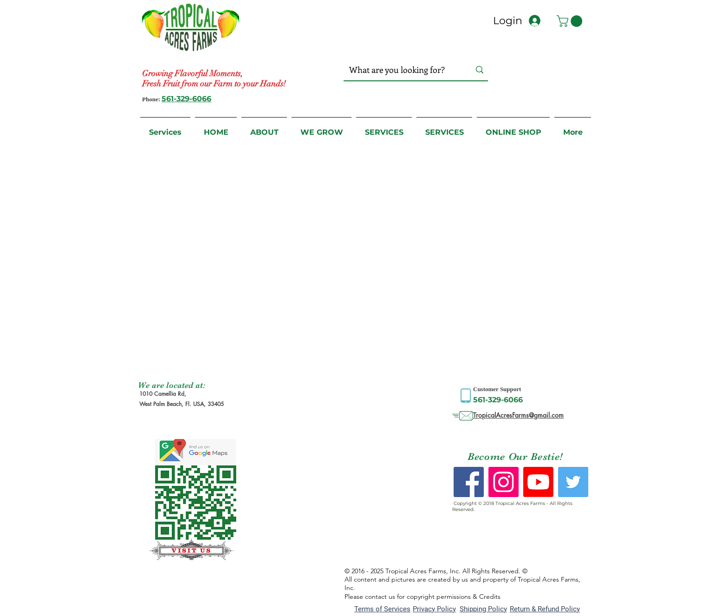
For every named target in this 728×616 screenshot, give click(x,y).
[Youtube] (538, 482)
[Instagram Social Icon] (503, 482)
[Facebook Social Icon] (469, 482)
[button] (571, 21)
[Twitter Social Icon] (573, 482)
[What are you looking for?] (400, 69)
